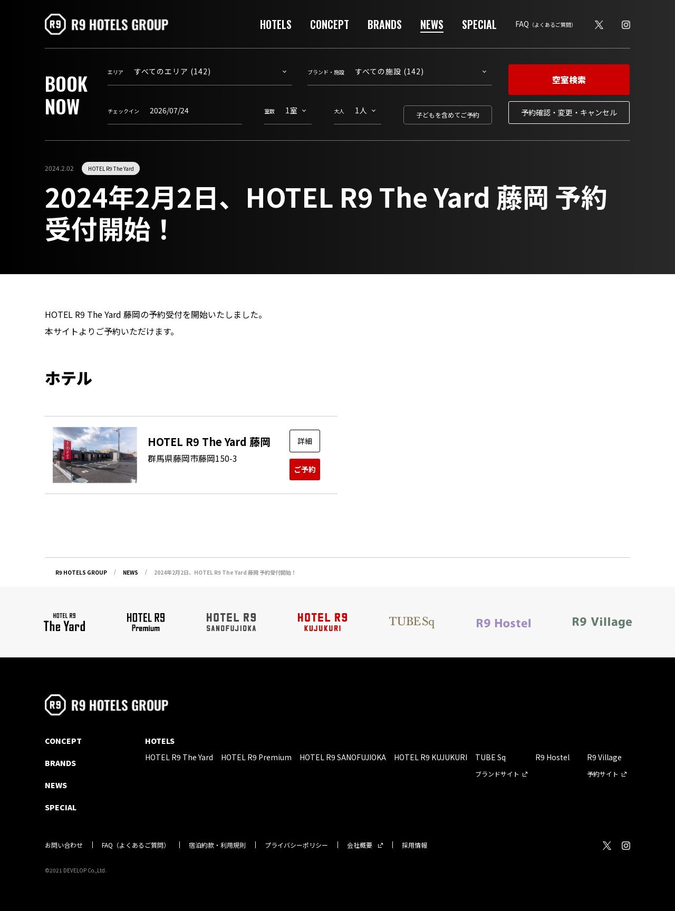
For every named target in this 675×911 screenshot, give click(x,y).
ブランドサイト (497, 773)
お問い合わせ (64, 844)
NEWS (431, 24)
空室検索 (569, 79)
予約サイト (603, 773)
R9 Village (604, 757)
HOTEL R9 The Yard (111, 168)
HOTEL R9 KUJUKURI (430, 757)
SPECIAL (479, 24)
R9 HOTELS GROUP (81, 572)
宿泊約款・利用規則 (217, 844)
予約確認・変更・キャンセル (569, 112)
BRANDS (385, 24)
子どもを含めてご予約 (447, 114)
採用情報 (414, 844)
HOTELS (276, 24)
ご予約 (305, 469)
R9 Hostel (552, 757)
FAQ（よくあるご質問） (136, 844)
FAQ (545, 23)
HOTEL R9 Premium (256, 757)
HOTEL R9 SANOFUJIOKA (343, 757)
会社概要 (359, 844)
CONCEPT (329, 24)
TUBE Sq (490, 757)
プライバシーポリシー (296, 844)
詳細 (304, 440)
